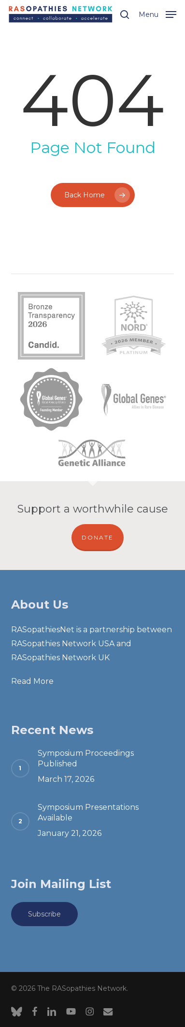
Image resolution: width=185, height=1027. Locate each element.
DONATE (98, 537)
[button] (157, 13)
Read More (32, 681)
